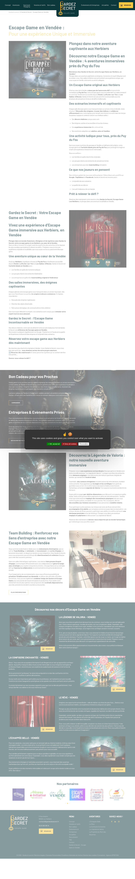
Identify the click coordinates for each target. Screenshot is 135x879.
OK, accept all (54, 444)
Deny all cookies (69, 444)
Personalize (84, 444)
